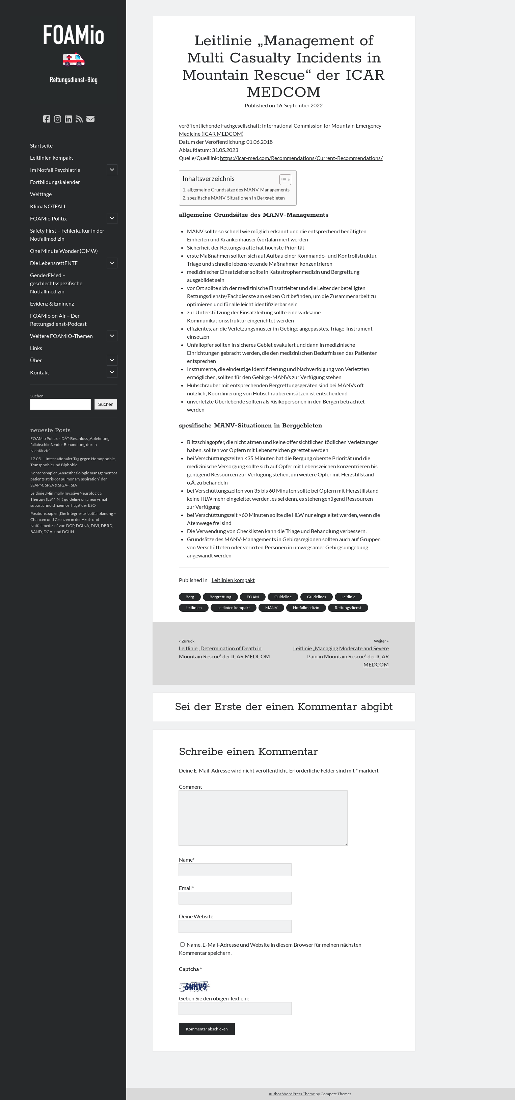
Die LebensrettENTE (54, 263)
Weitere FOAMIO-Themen (61, 336)
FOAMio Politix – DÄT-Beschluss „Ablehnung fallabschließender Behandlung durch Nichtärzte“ (69, 444)
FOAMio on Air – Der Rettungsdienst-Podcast (58, 319)
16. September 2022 (299, 105)
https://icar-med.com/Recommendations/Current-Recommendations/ (301, 158)
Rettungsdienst (348, 607)
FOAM (253, 596)
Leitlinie (348, 596)
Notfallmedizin (306, 607)
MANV (271, 607)
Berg (190, 596)
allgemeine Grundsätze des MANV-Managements (238, 189)
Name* (186, 859)
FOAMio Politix (48, 218)
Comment (190, 786)
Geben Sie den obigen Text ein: (214, 998)
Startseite (41, 145)
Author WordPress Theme (292, 1093)
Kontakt (39, 372)
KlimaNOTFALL (48, 206)
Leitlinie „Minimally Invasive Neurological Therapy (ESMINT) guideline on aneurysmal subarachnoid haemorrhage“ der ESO (68, 499)
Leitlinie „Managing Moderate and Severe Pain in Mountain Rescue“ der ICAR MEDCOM (341, 656)
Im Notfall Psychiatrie (55, 169)
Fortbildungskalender (55, 182)
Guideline (283, 596)
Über (36, 360)
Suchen (37, 395)
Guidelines (316, 596)
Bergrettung (220, 596)
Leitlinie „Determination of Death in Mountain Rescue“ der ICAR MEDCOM (224, 652)
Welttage (41, 194)
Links (36, 348)
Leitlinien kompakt (51, 157)
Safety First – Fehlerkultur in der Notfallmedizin (67, 234)
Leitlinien (194, 607)
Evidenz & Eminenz (52, 303)
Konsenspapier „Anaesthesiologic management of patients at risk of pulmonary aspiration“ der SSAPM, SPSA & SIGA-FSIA (73, 479)
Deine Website (196, 916)
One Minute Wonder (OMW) (64, 250)
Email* (186, 888)
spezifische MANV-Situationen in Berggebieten (236, 198)
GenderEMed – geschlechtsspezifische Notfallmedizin (56, 283)
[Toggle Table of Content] (282, 179)
